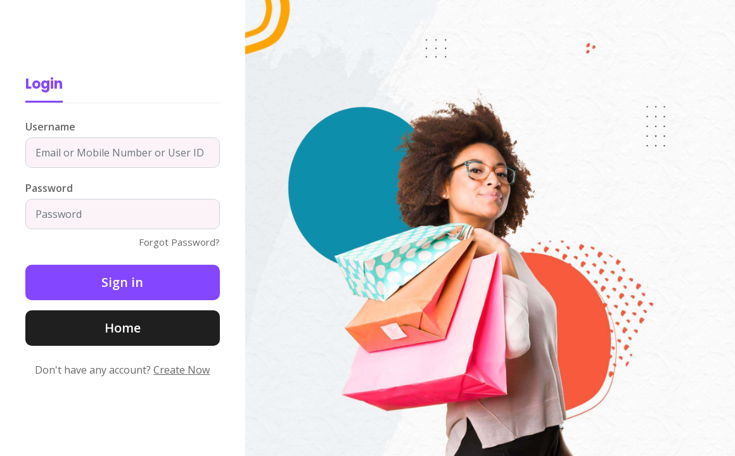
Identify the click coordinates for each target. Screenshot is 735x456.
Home (123, 327)
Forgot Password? (179, 242)
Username (50, 127)
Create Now (181, 370)
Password (49, 188)
